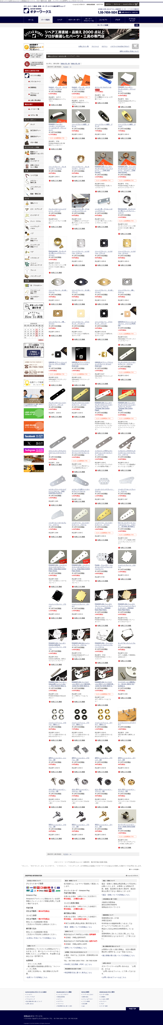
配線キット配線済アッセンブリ (37, 153)
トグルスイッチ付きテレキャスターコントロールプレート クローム (127, 452)
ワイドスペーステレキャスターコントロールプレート (80, 452)
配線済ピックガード (34, 160)
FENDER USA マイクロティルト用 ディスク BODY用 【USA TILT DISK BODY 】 (104, 684)
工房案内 (102, 996)
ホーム (31, 20)
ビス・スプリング (36, 209)
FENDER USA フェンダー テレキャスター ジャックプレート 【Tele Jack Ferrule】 (104, 169)
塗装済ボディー (35, 136)
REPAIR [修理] (85, 992)
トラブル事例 (86, 1001)
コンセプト (103, 20)
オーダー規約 (104, 1006)
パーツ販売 (45, 20)
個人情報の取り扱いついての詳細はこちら (118, 955)
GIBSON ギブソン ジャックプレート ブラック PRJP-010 (58, 364)
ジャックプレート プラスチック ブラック (103, 323)
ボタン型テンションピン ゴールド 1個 (127, 790)
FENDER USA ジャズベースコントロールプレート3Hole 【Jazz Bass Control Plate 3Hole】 (58, 568)
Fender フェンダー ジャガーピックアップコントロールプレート (104, 567)
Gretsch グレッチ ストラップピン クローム (58, 88)
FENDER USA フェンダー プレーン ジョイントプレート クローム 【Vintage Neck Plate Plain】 (104, 607)
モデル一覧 (34, 115)
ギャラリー (103, 1001)
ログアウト (60, 1001)
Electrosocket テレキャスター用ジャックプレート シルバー (127, 210)
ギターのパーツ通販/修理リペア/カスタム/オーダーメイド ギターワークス (40, 8)
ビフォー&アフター (87, 999)
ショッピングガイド (62, 994)
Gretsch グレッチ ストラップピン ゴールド (81, 88)
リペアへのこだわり (87, 994)
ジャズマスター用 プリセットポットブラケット (80, 210)
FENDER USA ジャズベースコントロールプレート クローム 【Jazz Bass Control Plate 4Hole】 (81, 568)
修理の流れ (85, 996)
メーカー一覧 (34, 109)
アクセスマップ (132, 20)
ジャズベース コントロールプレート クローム (80, 524)
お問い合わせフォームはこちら (114, 977)
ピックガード (34, 215)
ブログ (118, 20)
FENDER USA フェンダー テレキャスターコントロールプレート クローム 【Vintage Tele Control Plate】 (103, 406)
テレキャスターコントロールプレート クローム (127, 363)
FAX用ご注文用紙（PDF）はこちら (78, 964)
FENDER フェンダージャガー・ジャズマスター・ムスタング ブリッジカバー (57, 127)
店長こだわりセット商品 (34, 166)
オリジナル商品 (35, 75)
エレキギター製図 (34, 298)
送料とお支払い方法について (129, 51)
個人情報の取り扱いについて (34, 1001)
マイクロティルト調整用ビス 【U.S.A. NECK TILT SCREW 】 (127, 684)
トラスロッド (34, 258)
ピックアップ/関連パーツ (35, 246)
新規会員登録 (61, 996)
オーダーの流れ (104, 994)
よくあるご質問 (104, 999)
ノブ (31, 233)
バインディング (35, 276)
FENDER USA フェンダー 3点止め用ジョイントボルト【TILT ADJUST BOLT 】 (58, 684)
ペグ (31, 252)
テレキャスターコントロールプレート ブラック (57, 404)
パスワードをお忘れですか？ (119, 46)
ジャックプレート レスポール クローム (80, 252)
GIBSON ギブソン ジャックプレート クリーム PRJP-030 (127, 323)
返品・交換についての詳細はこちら (116, 895)
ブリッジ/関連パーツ (34, 240)
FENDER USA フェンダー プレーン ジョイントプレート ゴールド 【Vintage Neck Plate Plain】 (127, 607)
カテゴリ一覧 (62, 56)
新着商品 (33, 87)
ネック (32, 124)
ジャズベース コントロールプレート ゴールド (103, 524)
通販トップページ (52, 56)
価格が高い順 (75, 63)
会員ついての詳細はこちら (37, 977)
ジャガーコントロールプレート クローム (57, 524)
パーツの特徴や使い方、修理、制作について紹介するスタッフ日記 (33, 405)
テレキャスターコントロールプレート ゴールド (80, 404)
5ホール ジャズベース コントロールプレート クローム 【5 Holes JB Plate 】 (127, 524)
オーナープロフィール (89, 20)
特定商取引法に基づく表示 (64, 1006)
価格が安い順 (65, 63)
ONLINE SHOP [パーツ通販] (64, 992)
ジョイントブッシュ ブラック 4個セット (80, 723)
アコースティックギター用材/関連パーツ (35, 292)
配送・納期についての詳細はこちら (78, 927)
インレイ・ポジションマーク (36, 264)
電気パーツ (34, 203)
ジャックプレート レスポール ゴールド (127, 252)
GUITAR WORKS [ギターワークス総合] (36, 992)
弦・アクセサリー (36, 285)
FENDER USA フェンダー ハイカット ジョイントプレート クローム (104, 645)
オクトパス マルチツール (103, 87)
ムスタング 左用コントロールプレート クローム (81, 490)
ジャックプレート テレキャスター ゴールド (80, 167)
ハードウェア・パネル (35, 227)
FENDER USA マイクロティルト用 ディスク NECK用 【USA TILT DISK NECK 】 (81, 684)
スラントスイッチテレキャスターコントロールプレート (57, 452)
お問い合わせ (30, 1003)
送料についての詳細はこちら (76, 948)
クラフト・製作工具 (34, 182)
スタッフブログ (30, 996)
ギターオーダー (74, 20)
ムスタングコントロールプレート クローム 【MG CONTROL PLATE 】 (57, 491)
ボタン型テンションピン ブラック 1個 (103, 790)
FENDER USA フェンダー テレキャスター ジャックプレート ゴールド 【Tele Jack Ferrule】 (127, 169)
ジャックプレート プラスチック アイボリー (80, 323)
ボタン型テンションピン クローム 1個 (80, 790)
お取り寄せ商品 (35, 100)
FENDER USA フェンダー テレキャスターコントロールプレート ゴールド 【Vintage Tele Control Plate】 (127, 406)
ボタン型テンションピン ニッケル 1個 (57, 790)
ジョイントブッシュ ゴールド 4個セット (103, 723)
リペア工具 (34, 175)
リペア (60, 20)
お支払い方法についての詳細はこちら (41, 938)
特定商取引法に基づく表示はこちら (78, 973)
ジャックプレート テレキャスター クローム (57, 167)
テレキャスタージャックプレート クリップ (57, 210)
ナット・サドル (35, 221)
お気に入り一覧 (83, 46)
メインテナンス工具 (35, 188)
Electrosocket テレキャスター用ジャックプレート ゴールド (57, 253)
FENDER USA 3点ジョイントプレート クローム (81, 644)
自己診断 (84, 1003)
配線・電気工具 (35, 194)
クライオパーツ (35, 81)
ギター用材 (34, 142)
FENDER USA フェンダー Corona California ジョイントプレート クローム (57, 646)
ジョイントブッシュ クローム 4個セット (57, 723)
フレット (33, 270)
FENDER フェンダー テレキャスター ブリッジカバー (127, 89)
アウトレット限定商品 (34, 94)
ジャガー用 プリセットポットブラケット (103, 210)
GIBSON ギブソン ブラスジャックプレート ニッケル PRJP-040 (81, 364)
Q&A (83, 1006)
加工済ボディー (35, 130)
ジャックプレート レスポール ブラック (103, 252)
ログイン (105, 46)
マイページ (95, 46)
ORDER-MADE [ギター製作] (107, 992)
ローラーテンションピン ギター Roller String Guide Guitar (127, 826)
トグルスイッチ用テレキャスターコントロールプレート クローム (103, 452)
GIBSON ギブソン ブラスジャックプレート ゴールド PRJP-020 (104, 364)
